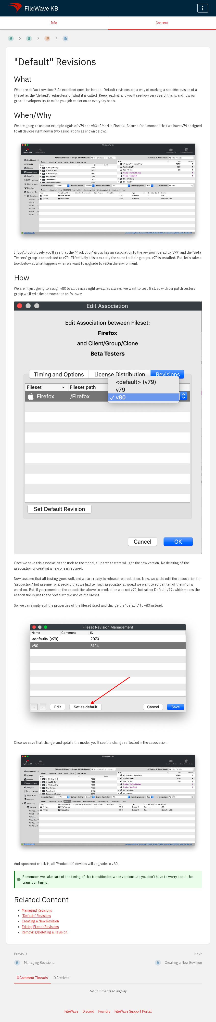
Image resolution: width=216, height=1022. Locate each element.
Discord (88, 1011)
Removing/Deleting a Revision (44, 932)
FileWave (71, 1011)
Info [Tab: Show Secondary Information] (54, 23)
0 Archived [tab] (62, 978)
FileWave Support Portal (133, 1011)
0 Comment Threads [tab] (32, 978)
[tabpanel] (108, 991)
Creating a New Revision (40, 921)
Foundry (104, 1011)
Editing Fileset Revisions (40, 927)
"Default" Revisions (36, 916)
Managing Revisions (37, 910)
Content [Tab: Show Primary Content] (162, 23)
